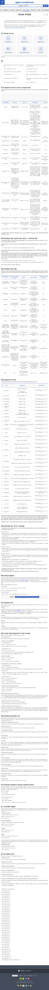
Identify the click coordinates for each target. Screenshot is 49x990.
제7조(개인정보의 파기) (8, 74)
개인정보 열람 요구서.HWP (21, 596)
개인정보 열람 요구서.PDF (33, 596)
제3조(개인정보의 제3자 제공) (10, 69)
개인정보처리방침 (14, 975)
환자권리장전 (33, 10)
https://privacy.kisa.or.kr (9, 816)
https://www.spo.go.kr (9, 830)
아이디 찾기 (12, 10)
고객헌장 (38, 10)
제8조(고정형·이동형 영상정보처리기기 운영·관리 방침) (36, 75)
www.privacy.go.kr (22, 232)
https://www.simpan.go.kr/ (10, 847)
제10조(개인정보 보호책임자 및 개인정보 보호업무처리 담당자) (36, 79)
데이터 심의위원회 (29, 975)
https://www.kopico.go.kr (10, 824)
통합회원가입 (6, 10)
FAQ (34, 975)
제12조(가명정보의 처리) (31, 82)
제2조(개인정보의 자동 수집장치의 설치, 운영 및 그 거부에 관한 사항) (36, 65)
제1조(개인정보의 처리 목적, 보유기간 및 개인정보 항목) (14, 65)
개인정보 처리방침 (26, 10)
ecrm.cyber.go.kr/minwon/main (11, 836)
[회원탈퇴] (18, 610)
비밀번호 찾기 (18, 10)
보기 (9, 890)
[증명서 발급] (24, 580)
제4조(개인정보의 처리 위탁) (32, 69)
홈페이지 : (3, 816)
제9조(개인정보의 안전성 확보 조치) (11, 78)
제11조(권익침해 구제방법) (9, 82)
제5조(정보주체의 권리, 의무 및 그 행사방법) (12, 71)
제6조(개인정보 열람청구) (31, 71)
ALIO (36, 975)
